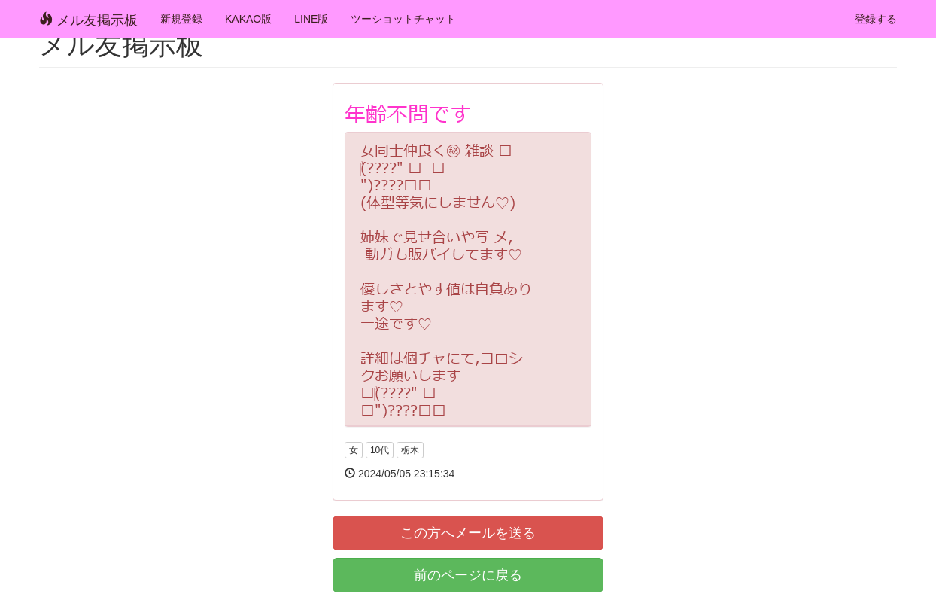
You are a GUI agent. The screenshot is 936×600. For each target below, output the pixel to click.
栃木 (410, 450)
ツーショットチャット (403, 19)
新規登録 (181, 19)
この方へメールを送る (468, 533)
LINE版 (311, 19)
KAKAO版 (248, 19)
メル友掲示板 (88, 20)
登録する (876, 19)
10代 (379, 450)
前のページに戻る (468, 575)
